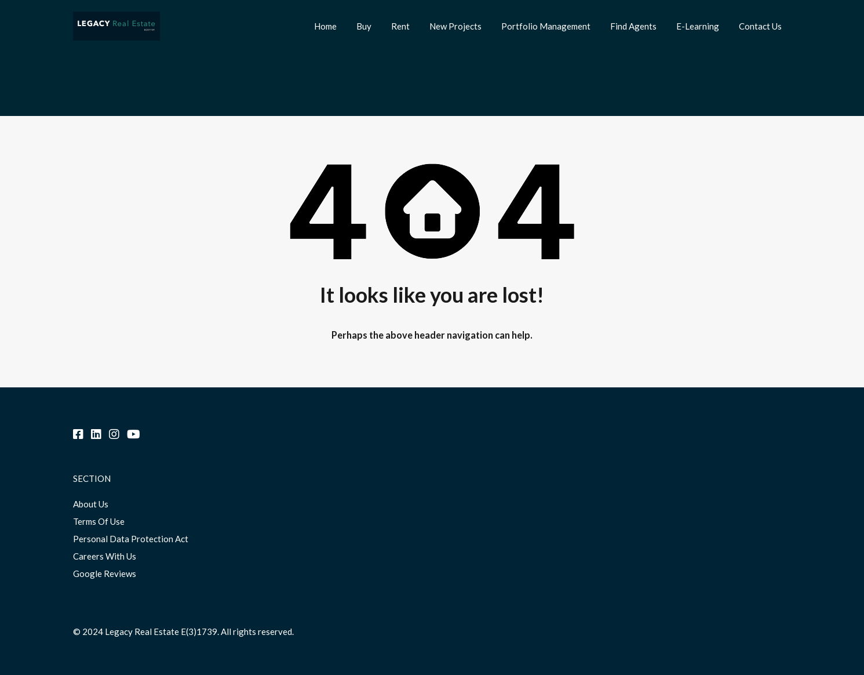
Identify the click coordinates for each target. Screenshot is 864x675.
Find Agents (633, 26)
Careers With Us (104, 556)
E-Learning (697, 26)
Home (325, 26)
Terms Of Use (99, 521)
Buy (363, 26)
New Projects (455, 26)
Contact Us (760, 26)
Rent (400, 26)
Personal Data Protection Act (130, 539)
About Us (90, 504)
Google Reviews (104, 573)
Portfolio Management (545, 26)
